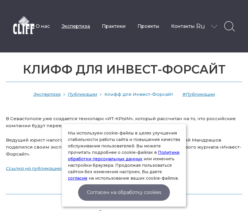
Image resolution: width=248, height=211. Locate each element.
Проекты (148, 26)
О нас (43, 26)
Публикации (82, 94)
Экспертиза (75, 26)
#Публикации (198, 94)
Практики (114, 26)
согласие (77, 178)
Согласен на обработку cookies (124, 192)
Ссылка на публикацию (33, 168)
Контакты (183, 26)
